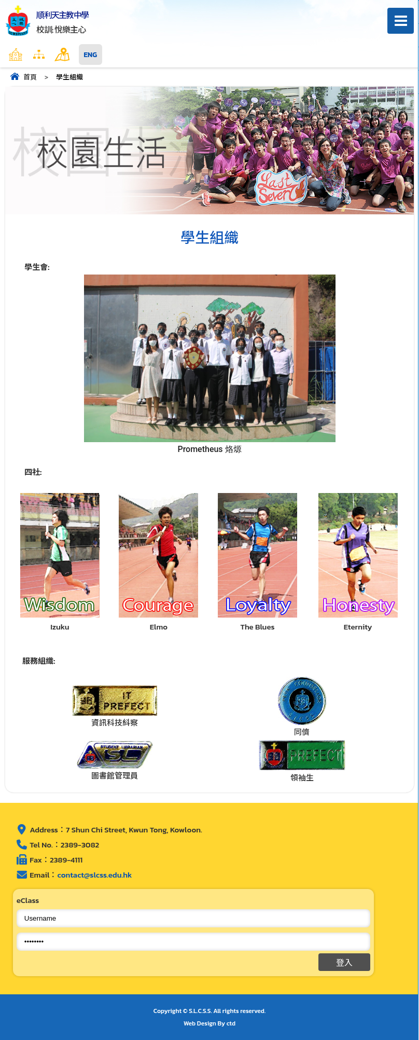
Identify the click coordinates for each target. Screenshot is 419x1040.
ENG (90, 54)
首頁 (30, 77)
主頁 (36, 54)
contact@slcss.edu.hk (94, 875)
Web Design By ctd (209, 1023)
